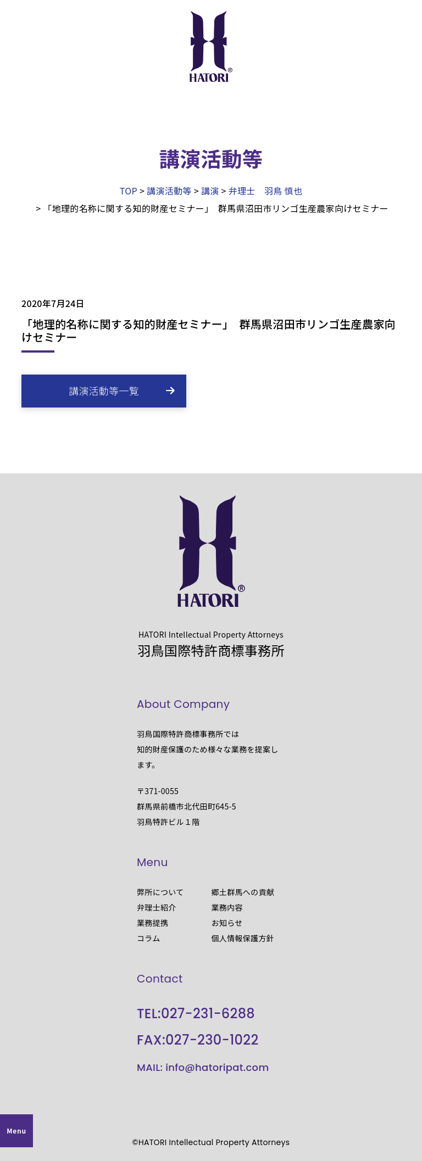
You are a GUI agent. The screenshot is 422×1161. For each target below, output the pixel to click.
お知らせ (227, 922)
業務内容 (227, 907)
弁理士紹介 (156, 907)
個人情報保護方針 (243, 938)
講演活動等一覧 (104, 390)
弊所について (160, 891)
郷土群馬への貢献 (243, 891)
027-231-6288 (208, 1013)
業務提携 (152, 922)
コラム (148, 938)
